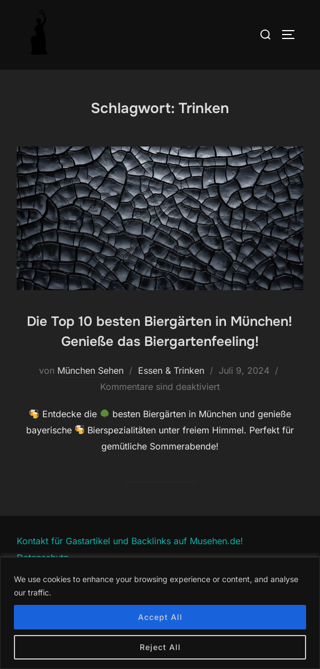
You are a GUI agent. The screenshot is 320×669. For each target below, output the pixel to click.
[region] (160, 613)
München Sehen (90, 370)
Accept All (160, 617)
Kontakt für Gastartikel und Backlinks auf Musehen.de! (130, 540)
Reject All (160, 647)
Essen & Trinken (171, 370)
